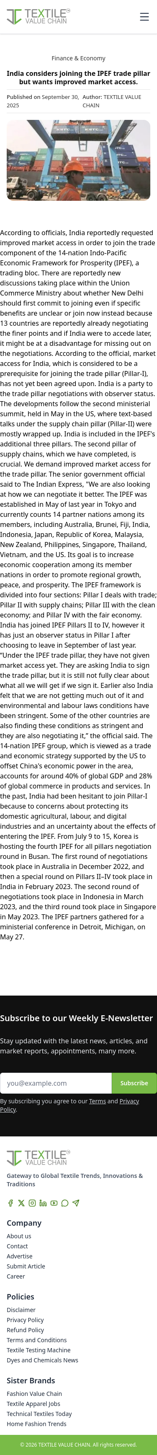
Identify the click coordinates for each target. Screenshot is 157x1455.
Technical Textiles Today (39, 1414)
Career (16, 1276)
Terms (97, 1101)
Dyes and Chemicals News (42, 1360)
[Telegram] (76, 1203)
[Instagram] (32, 1203)
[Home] (38, 16)
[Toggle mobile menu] (144, 17)
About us (19, 1236)
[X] (21, 1203)
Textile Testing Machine (39, 1350)
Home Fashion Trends (37, 1424)
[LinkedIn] (43, 1203)
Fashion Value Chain (34, 1394)
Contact (17, 1246)
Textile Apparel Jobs (33, 1404)
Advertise (20, 1256)
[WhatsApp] (65, 1203)
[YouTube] (54, 1203)
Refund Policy (25, 1330)
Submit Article (26, 1266)
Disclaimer (21, 1310)
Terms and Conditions (37, 1340)
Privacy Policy (25, 1320)
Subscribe (134, 1083)
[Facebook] (10, 1203)
